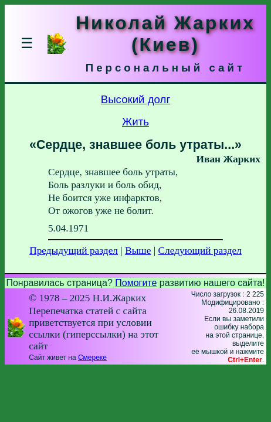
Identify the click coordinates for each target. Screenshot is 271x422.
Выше (138, 250)
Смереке (92, 357)
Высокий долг (136, 99)
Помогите (136, 283)
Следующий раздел (200, 250)
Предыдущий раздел (73, 250)
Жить (135, 121)
